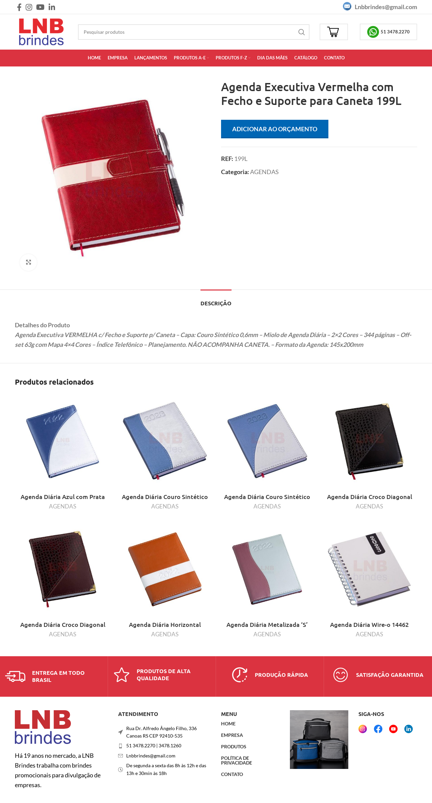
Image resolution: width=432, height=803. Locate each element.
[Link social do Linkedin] (52, 7)
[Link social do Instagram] (29, 7)
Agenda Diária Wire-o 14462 (369, 624)
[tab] (216, 299)
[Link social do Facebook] (19, 7)
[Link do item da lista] (164, 745)
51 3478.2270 (388, 32)
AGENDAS (264, 171)
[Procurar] (193, 32)
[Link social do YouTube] (40, 7)
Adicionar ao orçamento (274, 129)
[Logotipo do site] (41, 31)
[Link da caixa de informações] (54, 676)
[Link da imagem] (43, 726)
